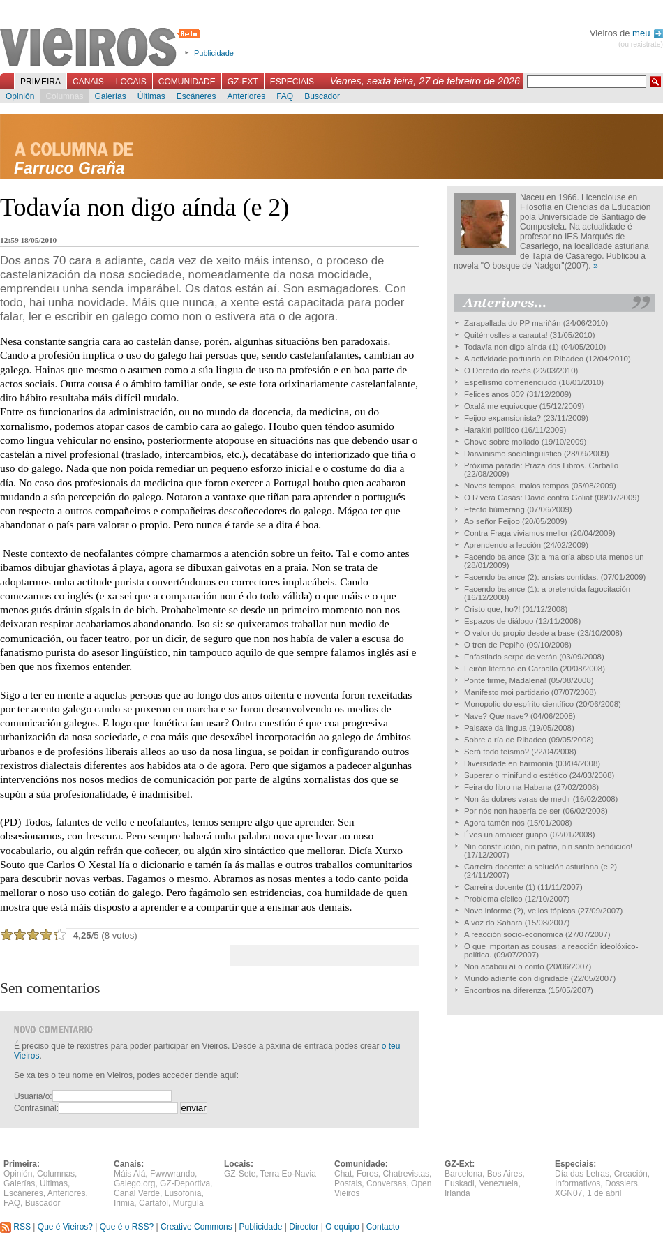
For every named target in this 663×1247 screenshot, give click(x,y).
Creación (631, 1174)
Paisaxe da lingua (495, 728)
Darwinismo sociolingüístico (513, 453)
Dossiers (621, 1183)
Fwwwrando (172, 1174)
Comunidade (187, 82)
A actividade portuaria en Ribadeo (523, 358)
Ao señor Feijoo (492, 521)
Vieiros (102, 48)
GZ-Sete (239, 1174)
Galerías (110, 96)
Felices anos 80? (494, 394)
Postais (348, 1183)
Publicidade (214, 53)
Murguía (188, 1203)
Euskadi (460, 1183)
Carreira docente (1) (499, 887)
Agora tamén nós (494, 823)
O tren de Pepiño (494, 645)
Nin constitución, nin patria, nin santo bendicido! (548, 846)
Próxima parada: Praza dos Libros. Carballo (541, 465)
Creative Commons (196, 1227)
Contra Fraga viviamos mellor (516, 533)
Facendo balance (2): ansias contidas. (531, 577)
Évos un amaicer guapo (506, 834)
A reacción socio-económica (513, 934)
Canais (88, 82)
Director (303, 1227)
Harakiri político (491, 430)
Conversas (386, 1183)
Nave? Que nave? (496, 716)
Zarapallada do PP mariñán (512, 323)
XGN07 (568, 1193)
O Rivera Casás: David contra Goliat (528, 497)
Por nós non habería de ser (512, 811)
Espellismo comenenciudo (510, 382)
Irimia (124, 1203)
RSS (15, 1227)
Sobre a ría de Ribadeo (505, 739)
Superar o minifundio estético (515, 775)
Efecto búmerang (494, 509)
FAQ (284, 96)
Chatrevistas (405, 1174)
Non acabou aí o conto (504, 966)
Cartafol (153, 1203)
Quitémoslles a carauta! (506, 335)
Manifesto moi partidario (506, 692)
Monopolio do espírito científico (519, 704)
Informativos (577, 1183)
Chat (343, 1174)
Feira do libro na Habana (507, 787)
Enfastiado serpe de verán (510, 656)
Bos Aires (505, 1174)
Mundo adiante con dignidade (516, 978)
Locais (131, 82)
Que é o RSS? (127, 1227)
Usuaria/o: (33, 1096)
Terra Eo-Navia (288, 1174)
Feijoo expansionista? (502, 418)
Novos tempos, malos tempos (516, 485)
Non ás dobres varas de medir (517, 799)
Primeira (40, 82)
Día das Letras (582, 1174)
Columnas (64, 96)
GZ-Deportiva (185, 1183)
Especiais (292, 82)
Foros (367, 1174)
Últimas (151, 96)
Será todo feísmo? (496, 751)
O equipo (342, 1227)
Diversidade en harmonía (508, 763)
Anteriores (246, 96)
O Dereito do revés (497, 370)
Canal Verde (137, 1193)
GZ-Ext (243, 82)
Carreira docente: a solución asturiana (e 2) (540, 867)
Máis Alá (129, 1174)
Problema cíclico (493, 899)
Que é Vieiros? (65, 1227)
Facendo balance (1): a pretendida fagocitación (547, 589)
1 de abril (604, 1193)
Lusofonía (183, 1193)
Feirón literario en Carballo (511, 668)
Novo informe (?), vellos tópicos (520, 910)
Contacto (383, 1227)
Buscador (322, 96)
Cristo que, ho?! (492, 609)
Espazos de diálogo (498, 621)
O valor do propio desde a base (519, 633)
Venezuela (498, 1183)
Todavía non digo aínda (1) (511, 347)
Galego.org (134, 1183)
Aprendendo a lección (502, 545)
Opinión (20, 96)
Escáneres (196, 96)
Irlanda (457, 1193)
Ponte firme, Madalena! (505, 680)
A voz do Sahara (493, 922)
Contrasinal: (36, 1108)
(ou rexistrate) (640, 44)
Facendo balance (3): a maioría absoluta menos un (554, 557)
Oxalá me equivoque (500, 406)
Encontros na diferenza (505, 990)
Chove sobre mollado (501, 442)
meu (647, 33)
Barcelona (463, 1174)
